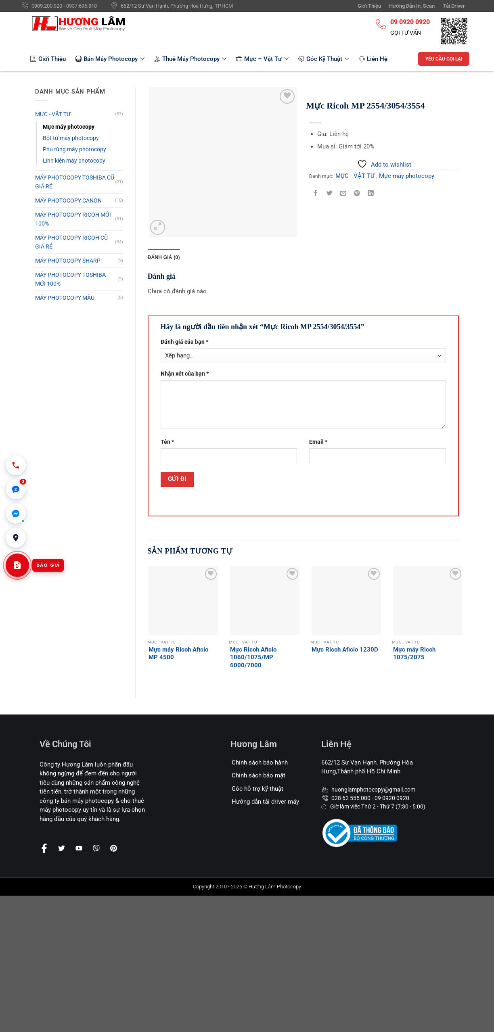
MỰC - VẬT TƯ (53, 114)
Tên (167, 442)
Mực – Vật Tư (262, 59)
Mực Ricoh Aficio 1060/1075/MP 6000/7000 (253, 657)
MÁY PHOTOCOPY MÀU (64, 298)
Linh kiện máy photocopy (74, 160)
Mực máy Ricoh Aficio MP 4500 (178, 653)
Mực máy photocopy (68, 126)
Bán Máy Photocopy (109, 59)
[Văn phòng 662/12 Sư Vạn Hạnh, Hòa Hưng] (16, 538)
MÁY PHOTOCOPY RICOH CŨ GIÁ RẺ (71, 242)
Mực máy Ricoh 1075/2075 (414, 653)
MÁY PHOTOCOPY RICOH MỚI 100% (73, 219)
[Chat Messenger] (16, 513)
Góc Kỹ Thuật (323, 59)
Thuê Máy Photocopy (190, 59)
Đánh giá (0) (164, 257)
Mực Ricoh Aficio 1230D (345, 649)
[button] (16, 489)
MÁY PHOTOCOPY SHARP (67, 260)
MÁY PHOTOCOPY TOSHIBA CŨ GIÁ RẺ (74, 182)
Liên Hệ (373, 59)
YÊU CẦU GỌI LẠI (443, 59)
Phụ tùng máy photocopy (74, 149)
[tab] (164, 257)
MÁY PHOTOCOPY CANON (68, 200)
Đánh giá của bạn (184, 341)
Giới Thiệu (48, 59)
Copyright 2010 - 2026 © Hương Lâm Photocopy (247, 887)
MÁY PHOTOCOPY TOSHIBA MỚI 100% (70, 279)
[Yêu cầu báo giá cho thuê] (17, 565)
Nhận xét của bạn (185, 373)
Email (318, 442)
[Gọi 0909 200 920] (16, 465)
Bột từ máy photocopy (71, 138)
